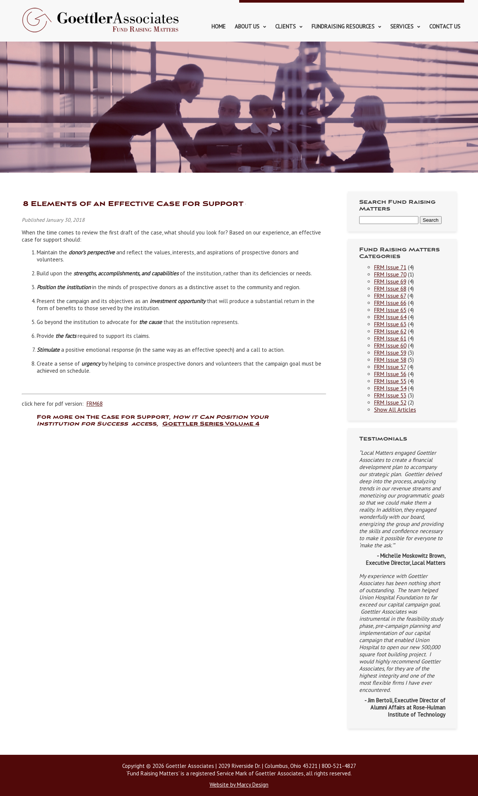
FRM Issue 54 (390, 388)
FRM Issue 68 (390, 288)
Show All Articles (395, 409)
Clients (285, 26)
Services (402, 26)
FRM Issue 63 (390, 324)
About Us (247, 26)
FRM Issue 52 (390, 402)
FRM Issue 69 (390, 281)
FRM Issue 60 (390, 345)
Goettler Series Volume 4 (210, 424)
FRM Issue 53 (390, 395)
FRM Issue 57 (390, 366)
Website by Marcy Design (239, 784)
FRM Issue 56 (390, 374)
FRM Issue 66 (390, 302)
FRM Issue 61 (390, 338)
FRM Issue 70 (390, 274)
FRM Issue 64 (390, 317)
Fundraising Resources (343, 26)
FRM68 (95, 403)
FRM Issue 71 (390, 267)
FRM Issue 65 (390, 310)
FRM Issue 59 (390, 352)
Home (218, 26)
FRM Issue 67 (390, 295)
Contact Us (444, 26)
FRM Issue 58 (390, 359)
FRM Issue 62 (390, 331)
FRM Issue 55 (390, 381)
